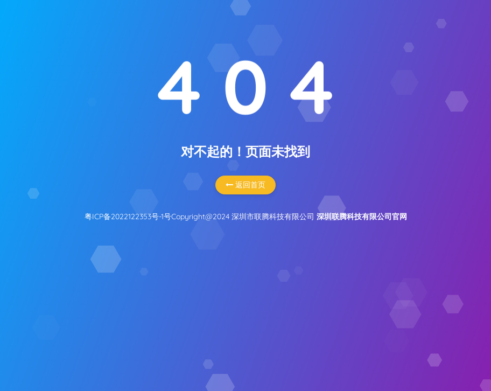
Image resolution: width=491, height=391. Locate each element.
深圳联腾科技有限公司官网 (362, 216)
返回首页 (245, 185)
